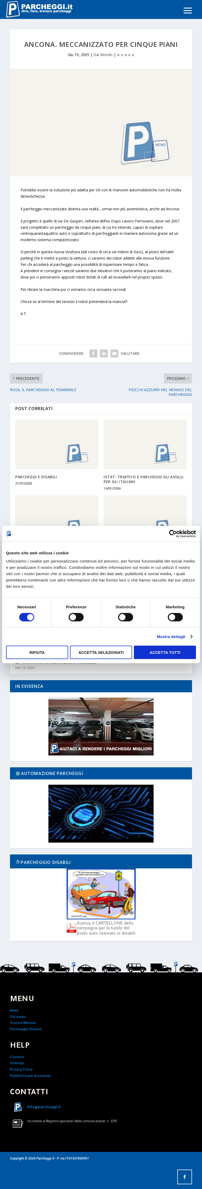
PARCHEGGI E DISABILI (36, 476)
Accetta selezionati (101, 652)
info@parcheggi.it (44, 1108)
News (14, 1011)
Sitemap (17, 1064)
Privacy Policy (21, 1070)
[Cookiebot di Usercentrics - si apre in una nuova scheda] (173, 534)
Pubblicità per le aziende (30, 1076)
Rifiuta (37, 652)
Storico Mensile (23, 1023)
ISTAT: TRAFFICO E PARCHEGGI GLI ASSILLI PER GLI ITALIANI (144, 479)
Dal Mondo (103, 54)
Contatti (17, 1057)
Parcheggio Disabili (26, 1030)
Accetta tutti (165, 652)
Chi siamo (18, 1017)
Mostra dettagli (171, 636)
